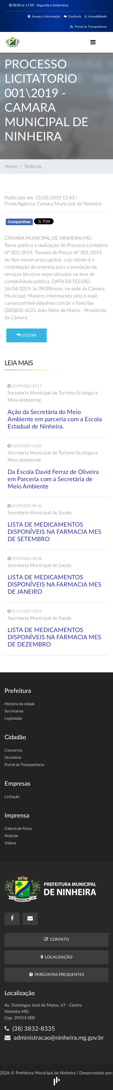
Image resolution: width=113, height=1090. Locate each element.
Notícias (33, 166)
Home (11, 166)
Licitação (12, 797)
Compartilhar (19, 222)
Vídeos (10, 843)
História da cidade (20, 704)
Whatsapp (74, 223)
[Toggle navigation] (93, 42)
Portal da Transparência (88, 26)
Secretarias (14, 711)
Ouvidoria (72, 16)
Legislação (13, 719)
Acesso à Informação (44, 16)
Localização (56, 957)
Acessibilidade (96, 16)
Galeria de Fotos (18, 829)
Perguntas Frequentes (56, 974)
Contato (56, 939)
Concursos (14, 750)
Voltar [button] (26, 335)
